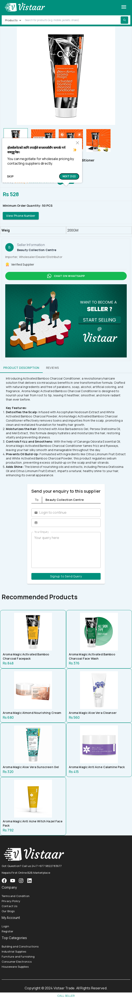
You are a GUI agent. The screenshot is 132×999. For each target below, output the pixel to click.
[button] (69, 176)
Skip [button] (10, 176)
